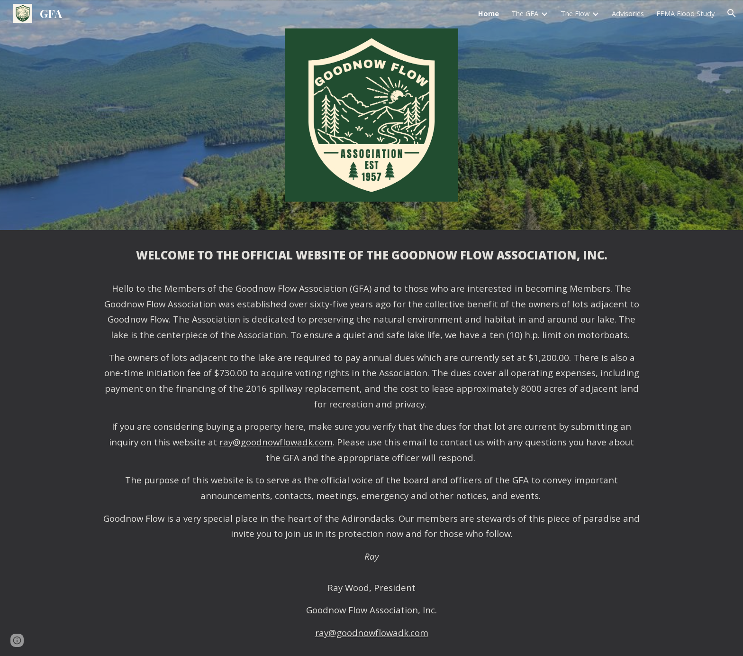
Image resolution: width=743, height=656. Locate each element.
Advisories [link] (628, 13)
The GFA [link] (524, 13)
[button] (731, 13)
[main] (371, 443)
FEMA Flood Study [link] (685, 13)
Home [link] (488, 13)
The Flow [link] (575, 13)
